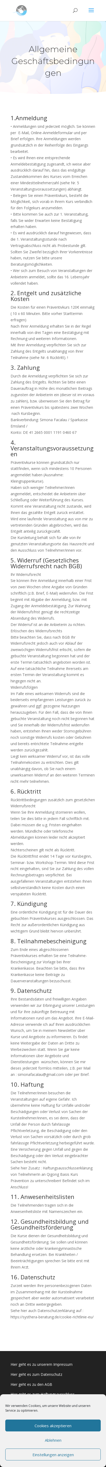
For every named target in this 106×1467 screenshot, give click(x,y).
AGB (48, 1384)
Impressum (63, 1364)
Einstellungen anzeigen (53, 1454)
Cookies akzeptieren (53, 1425)
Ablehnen (53, 1440)
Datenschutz (51, 1374)
